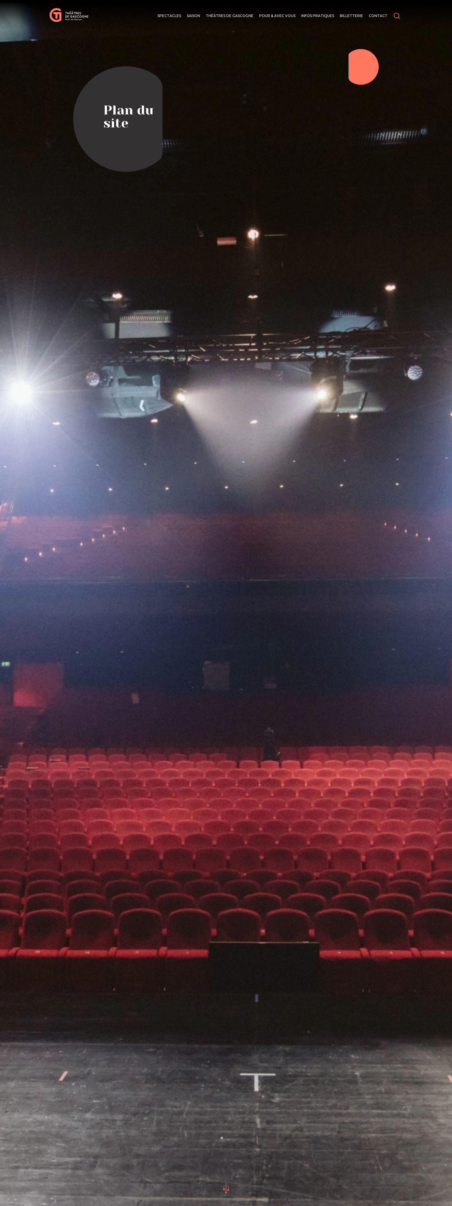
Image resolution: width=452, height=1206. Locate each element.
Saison (193, 16)
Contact (378, 16)
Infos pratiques (317, 16)
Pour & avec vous (277, 16)
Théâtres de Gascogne (229, 16)
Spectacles (169, 16)
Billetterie (351, 16)
